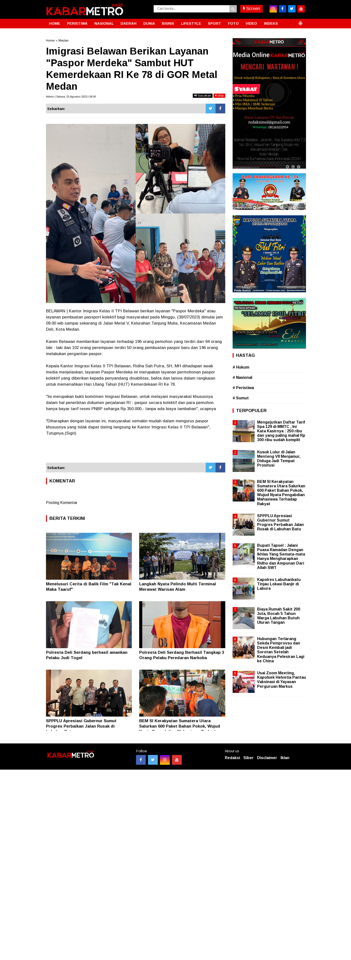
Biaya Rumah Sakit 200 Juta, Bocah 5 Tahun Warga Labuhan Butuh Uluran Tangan (278, 616)
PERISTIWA (77, 23)
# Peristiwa (243, 388)
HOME (54, 23)
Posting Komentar (61, 503)
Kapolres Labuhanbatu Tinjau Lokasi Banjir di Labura (279, 584)
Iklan (285, 758)
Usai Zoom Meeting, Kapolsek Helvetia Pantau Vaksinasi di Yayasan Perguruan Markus (281, 679)
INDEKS (271, 23)
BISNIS (168, 23)
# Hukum (241, 367)
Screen (251, 8)
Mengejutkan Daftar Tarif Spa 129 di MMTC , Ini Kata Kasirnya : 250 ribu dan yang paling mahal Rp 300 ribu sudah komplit (281, 431)
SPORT (214, 23)
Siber (248, 758)
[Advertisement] (135, 449)
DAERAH (128, 23)
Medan (63, 40)
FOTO (233, 23)
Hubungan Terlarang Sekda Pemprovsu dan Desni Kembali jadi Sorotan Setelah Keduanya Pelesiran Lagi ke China (280, 650)
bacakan (202, 95)
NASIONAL (104, 23)
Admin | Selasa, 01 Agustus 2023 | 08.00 (71, 96)
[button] (300, 21)
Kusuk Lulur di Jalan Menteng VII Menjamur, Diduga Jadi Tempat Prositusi (278, 459)
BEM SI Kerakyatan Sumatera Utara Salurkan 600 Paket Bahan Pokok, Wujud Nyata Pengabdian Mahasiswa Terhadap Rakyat (281, 493)
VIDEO (251, 23)
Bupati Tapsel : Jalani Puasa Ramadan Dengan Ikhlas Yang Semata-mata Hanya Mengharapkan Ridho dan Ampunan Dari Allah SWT (281, 556)
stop (219, 95)
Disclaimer (267, 758)
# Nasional (242, 377)
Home (50, 40)
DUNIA (149, 23)
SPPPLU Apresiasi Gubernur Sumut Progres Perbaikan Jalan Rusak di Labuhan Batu (81, 726)
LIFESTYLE (191, 23)
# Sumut (241, 398)
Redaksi (232, 758)
